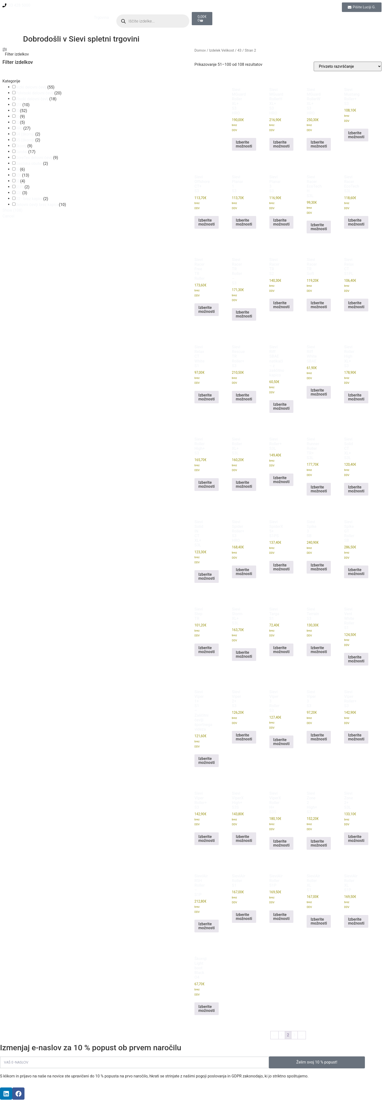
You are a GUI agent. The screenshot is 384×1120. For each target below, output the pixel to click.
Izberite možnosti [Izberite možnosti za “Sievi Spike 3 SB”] (319, 567)
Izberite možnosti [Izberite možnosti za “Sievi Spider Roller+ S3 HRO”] (244, 571)
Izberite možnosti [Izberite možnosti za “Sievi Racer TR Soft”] (319, 305)
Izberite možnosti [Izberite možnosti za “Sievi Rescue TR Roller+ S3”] (244, 397)
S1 (17, 116)
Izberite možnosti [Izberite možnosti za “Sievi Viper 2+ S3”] (244, 737)
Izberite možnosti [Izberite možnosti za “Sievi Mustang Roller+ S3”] (356, 135)
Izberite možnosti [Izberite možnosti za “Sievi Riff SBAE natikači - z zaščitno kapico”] (281, 406)
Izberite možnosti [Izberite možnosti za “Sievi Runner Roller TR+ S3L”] (319, 489)
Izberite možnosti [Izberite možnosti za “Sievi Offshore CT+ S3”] (206, 222)
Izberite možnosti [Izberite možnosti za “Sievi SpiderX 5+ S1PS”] (281, 567)
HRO (19, 128)
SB (17, 181)
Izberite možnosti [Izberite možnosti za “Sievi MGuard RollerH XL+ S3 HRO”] (281, 144)
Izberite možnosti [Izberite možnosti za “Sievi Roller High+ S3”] (206, 484)
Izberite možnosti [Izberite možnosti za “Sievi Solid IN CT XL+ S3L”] (206, 576)
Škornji (21, 146)
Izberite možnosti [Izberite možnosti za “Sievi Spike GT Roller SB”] (356, 571)
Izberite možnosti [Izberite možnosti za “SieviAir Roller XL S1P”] (356, 921)
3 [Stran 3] (294, 1035)
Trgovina (101, 17)
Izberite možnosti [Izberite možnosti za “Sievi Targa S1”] (281, 649)
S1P (19, 104)
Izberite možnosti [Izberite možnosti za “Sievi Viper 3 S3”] (319, 737)
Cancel (8, 216)
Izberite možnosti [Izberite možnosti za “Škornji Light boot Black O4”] (206, 1008)
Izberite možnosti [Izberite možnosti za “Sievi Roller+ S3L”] (281, 479)
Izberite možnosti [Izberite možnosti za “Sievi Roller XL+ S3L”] (244, 484)
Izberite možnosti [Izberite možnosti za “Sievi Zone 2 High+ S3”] (319, 843)
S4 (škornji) (25, 134)
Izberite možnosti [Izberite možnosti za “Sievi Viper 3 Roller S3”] (281, 741)
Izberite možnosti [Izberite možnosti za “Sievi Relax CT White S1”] (206, 397)
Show (12, 210)
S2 (17, 122)
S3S (18, 193)
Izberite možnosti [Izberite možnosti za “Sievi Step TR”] (206, 649)
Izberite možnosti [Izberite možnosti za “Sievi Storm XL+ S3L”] (244, 654)
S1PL (19, 187)
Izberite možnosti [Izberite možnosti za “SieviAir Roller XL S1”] (319, 921)
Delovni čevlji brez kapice (37, 204)
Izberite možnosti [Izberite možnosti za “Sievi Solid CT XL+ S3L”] (356, 489)
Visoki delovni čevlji (32, 99)
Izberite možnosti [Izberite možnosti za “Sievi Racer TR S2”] (281, 305)
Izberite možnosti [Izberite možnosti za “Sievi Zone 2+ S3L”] (356, 838)
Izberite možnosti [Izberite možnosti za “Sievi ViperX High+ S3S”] (244, 838)
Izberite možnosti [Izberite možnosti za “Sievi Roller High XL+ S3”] (356, 397)
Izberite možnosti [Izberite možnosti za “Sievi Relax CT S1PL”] (356, 305)
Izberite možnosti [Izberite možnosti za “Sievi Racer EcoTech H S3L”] (319, 227)
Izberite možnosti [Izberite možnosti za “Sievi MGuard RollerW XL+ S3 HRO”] (319, 144)
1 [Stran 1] (282, 1035)
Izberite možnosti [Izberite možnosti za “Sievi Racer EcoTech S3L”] (356, 222)
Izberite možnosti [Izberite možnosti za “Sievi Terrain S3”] (319, 649)
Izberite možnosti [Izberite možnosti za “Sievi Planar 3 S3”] (281, 222)
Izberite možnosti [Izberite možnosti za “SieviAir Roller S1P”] (281, 916)
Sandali (21, 151)
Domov (200, 50)
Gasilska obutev (29, 163)
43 (239, 50)
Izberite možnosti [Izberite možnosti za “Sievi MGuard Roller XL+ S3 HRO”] (244, 144)
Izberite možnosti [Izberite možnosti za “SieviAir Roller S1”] (244, 916)
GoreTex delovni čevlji (34, 157)
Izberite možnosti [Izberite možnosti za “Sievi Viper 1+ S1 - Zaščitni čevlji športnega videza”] (206, 760)
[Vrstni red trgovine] (348, 66)
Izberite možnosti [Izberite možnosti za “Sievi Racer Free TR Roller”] (206, 309)
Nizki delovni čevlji (31, 87)
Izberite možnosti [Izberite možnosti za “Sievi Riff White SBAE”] (319, 392)
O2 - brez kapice (29, 198)
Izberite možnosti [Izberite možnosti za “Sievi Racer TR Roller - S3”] (244, 314)
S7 (17, 169)
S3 (17, 110)
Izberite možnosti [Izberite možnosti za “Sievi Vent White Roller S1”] (356, 659)
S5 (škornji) (25, 140)
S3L (18, 175)
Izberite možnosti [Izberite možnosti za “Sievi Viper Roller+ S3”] (356, 737)
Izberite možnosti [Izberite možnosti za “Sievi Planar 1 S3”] (244, 222)
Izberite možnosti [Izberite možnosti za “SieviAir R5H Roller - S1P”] (206, 926)
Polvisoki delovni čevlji (34, 93)
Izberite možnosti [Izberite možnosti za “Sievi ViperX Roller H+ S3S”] (281, 843)
